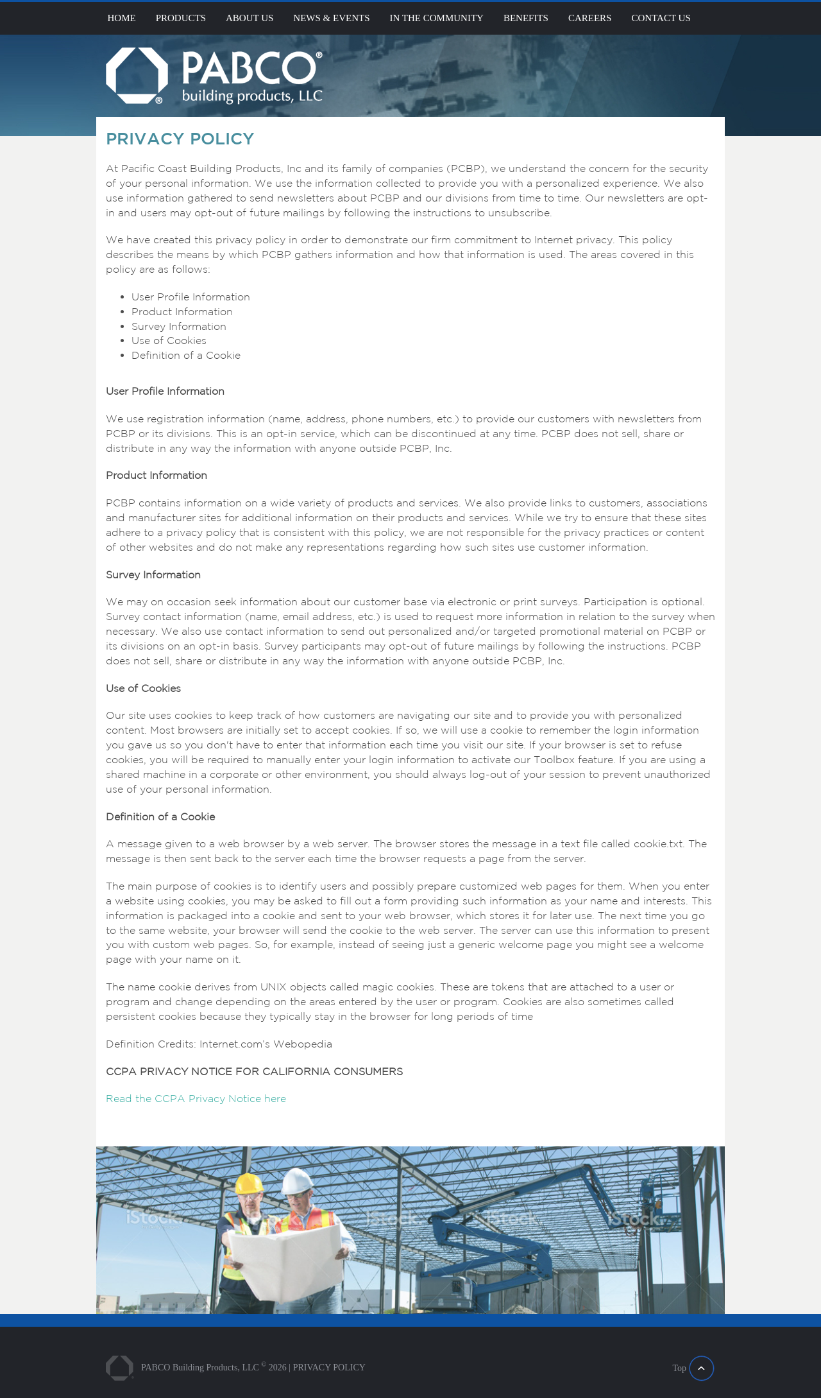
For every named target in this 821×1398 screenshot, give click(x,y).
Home (122, 18)
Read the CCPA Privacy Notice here (196, 1098)
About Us (249, 18)
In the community (437, 18)
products (181, 18)
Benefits (526, 18)
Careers (590, 18)
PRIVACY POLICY (329, 1367)
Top (679, 1368)
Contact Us (660, 18)
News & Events (331, 18)
